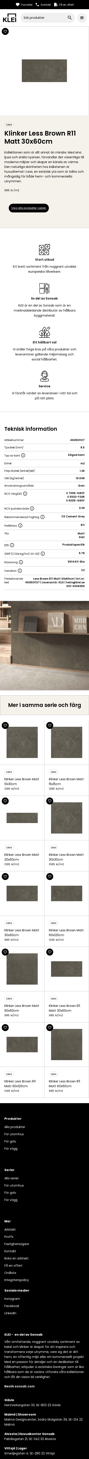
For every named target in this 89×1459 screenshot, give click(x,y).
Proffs (8, 1237)
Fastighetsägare (16, 1244)
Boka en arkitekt (16, 1258)
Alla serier (11, 1178)
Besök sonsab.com (19, 1386)
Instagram (12, 1299)
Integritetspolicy (16, 1280)
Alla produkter (14, 1127)
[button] (82, 18)
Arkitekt (10, 1229)
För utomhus (14, 1134)
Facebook (11, 1306)
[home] (9, 18)
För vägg (10, 1148)
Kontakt (10, 1251)
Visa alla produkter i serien (28, 208)
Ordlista (10, 1273)
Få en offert (13, 1265)
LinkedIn (10, 1313)
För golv (10, 1141)
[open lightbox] (44, 645)
